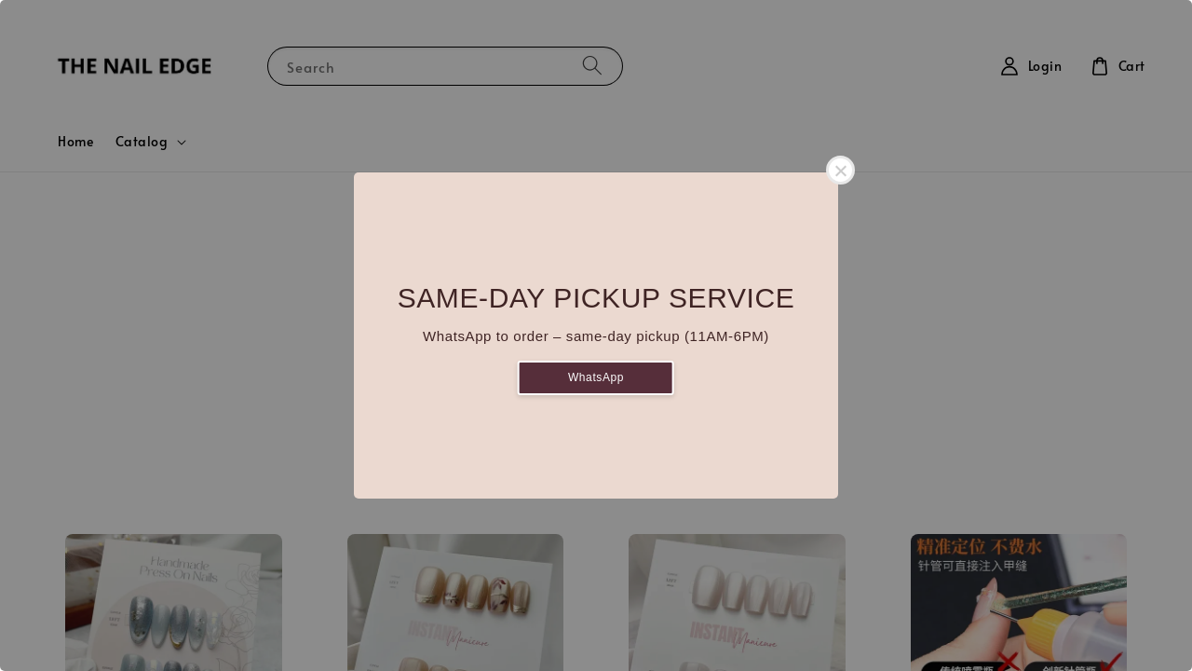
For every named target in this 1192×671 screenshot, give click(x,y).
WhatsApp (596, 377)
